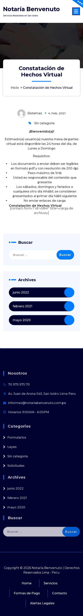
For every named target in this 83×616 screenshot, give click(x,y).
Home (26, 583)
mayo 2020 (22, 329)
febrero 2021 (22, 315)
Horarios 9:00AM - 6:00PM (28, 422)
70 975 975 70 (19, 395)
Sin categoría (44, 132)
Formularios (16, 448)
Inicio (15, 88)
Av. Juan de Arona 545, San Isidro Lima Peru (42, 404)
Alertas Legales (42, 603)
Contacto (59, 593)
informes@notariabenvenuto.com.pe (37, 413)
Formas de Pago (27, 593)
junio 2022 (21, 301)
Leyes (12, 457)
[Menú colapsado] (76, 11)
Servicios (51, 583)
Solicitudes (16, 476)
